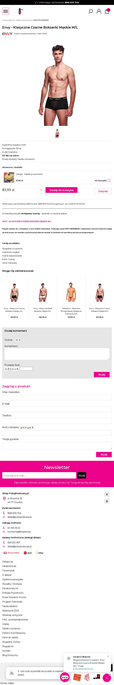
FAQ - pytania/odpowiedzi (15, 619)
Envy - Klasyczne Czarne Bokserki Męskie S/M (99, 309)
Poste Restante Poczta (14, 597)
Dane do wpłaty (10, 637)
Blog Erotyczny (10, 655)
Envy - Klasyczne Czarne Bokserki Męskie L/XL (14, 309)
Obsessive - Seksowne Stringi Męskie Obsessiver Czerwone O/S (71, 311)
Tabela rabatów (9, 606)
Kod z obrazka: (18, 427)
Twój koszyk (8, 570)
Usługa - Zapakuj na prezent (29, 174)
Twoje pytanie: (10, 439)
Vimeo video (7, 683)
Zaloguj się (7, 561)
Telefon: (7, 415)
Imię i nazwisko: (11, 392)
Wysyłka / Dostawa (12, 584)
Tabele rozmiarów (25, 159)
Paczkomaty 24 (10, 588)
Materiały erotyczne (12, 615)
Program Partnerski (12, 601)
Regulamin (7, 646)
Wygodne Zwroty (11, 642)
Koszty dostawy (9, 159)
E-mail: (6, 403)
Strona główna (8, 20)
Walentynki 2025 (10, 610)
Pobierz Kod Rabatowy (14, 633)
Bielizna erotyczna (24, 20)
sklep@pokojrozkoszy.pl (20, 517)
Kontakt (6, 650)
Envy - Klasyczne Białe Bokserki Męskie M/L (42, 309)
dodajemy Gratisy (30, 213)
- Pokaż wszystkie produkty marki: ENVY (24, 33)
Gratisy (5, 624)
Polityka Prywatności (12, 592)
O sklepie (7, 575)
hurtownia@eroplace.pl (19, 531)
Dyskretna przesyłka (12, 579)
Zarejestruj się (9, 566)
